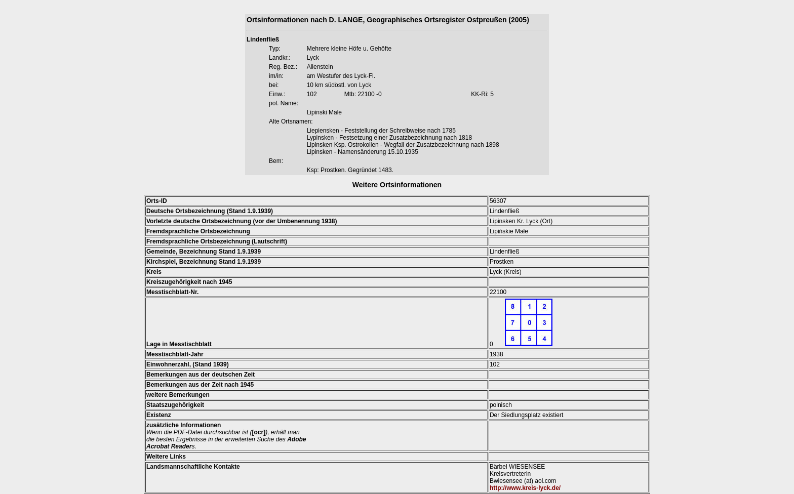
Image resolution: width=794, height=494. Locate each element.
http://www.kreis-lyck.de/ (525, 487)
